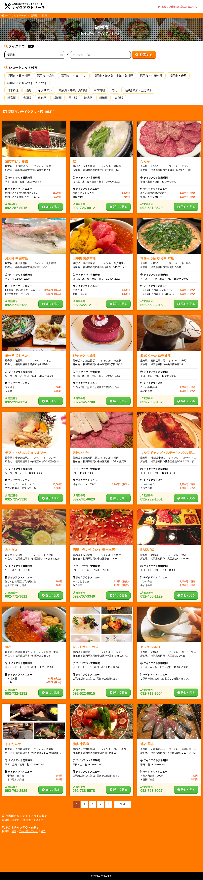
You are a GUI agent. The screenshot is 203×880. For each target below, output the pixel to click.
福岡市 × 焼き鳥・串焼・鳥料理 (113, 75)
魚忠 (8, 647)
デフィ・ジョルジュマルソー (25, 452)
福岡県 (34, 15)
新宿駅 (11, 97)
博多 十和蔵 (81, 744)
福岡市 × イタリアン (74, 75)
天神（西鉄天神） (28, 831)
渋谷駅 (88, 97)
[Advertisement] (101, 854)
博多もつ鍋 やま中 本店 (157, 258)
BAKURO (147, 549)
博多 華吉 (147, 744)
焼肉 (28, 90)
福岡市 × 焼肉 (45, 75)
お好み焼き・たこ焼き (138, 90)
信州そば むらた (16, 355)
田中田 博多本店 (84, 258)
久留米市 (38, 820)
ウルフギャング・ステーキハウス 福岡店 (169, 452)
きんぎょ (11, 549)
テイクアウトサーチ (15, 15)
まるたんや (13, 744)
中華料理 (99, 90)
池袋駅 (27, 97)
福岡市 (15, 820)
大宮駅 (119, 97)
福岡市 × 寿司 (178, 75)
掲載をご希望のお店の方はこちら (177, 6)
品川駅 (73, 97)
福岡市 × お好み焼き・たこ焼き (27, 83)
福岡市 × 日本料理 (18, 75)
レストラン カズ (85, 647)
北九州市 (26, 820)
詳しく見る (51, 206)
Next (122, 804)
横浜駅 (57, 97)
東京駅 (42, 97)
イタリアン (45, 90)
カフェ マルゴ (150, 647)
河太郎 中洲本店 (16, 258)
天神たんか (81, 452)
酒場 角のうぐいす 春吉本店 (94, 549)
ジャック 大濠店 (84, 355)
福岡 (14, 831)
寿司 (114, 90)
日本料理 (13, 90)
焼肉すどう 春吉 (16, 161)
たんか (145, 161)
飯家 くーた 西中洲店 (155, 355)
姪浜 (43, 831)
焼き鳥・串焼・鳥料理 (73, 90)
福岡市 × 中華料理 (151, 75)
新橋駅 (103, 97)
